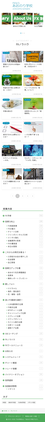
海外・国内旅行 (25, 291)
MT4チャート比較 (25, 310)
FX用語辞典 (25, 226)
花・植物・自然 (25, 294)
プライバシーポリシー (14, 416)
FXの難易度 (25, 243)
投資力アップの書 (24, 268)
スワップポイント (25, 319)
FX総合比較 (25, 307)
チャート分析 (25, 231)
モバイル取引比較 (25, 322)
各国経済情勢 (24, 386)
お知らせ (24, 351)
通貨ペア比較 (25, 328)
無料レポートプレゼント (25, 278)
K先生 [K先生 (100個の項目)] (4, 402)
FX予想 (24, 215)
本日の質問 (25, 246)
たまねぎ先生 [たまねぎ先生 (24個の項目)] (21, 402)
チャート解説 (24, 362)
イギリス (25, 389)
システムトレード (24, 356)
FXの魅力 (25, 228)
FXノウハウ (24, 339)
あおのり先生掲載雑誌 (25, 272)
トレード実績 (24, 368)
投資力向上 (24, 221)
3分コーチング (24, 333)
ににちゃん (25, 288)
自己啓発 (25, 262)
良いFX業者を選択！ (24, 299)
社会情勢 (25, 259)
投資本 (25, 275)
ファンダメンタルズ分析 (25, 234)
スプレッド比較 (25, 316)
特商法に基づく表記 (31, 416)
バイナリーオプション (24, 374)
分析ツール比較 (25, 325)
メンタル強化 (25, 237)
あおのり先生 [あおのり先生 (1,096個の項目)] (12, 402)
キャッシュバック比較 (25, 313)
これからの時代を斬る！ (24, 252)
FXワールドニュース (24, 345)
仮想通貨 (24, 380)
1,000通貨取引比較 (25, 304)
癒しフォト (24, 284)
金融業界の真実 (25, 240)
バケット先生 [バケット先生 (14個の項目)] (31, 402)
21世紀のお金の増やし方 (25, 256)
